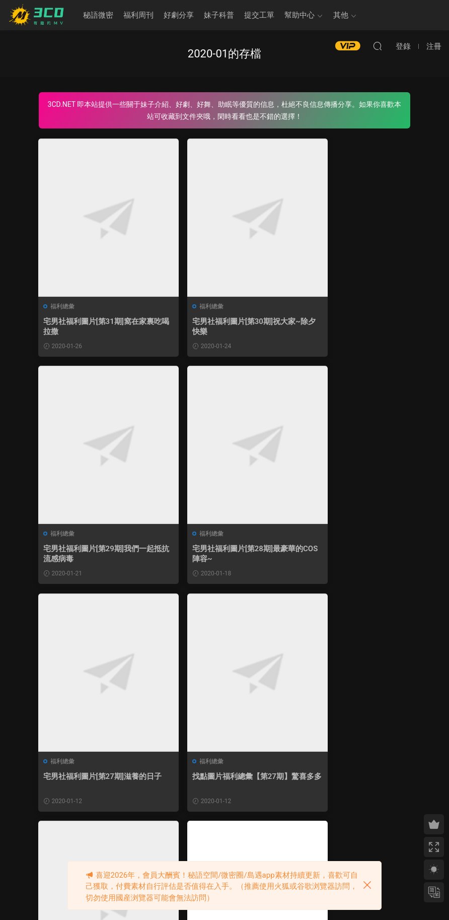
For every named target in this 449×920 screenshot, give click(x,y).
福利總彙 (63, 306)
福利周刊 (138, 15)
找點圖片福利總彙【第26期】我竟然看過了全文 (351, 783)
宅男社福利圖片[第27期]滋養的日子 (222, 554)
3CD (38, 15)
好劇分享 (179, 15)
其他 (340, 15)
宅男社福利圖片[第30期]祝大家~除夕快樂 (222, 326)
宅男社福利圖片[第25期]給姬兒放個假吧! (222, 783)
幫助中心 (299, 15)
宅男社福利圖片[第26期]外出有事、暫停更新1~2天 (95, 783)
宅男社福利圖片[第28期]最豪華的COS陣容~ (95, 554)
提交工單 (259, 15)
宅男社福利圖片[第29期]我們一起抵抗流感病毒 (349, 326)
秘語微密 (98, 15)
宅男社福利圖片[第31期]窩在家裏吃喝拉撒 (95, 326)
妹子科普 (219, 15)
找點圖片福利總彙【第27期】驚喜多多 (351, 554)
